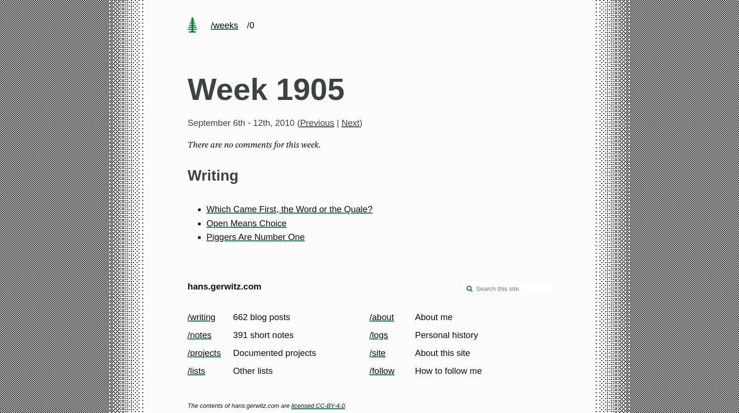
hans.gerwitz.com (225, 286)
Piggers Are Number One (255, 237)
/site (378, 353)
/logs (379, 335)
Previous (317, 123)
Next (350, 123)
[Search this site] (506, 288)
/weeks (224, 25)
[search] (470, 289)
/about (382, 317)
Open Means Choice (246, 223)
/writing (201, 317)
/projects (204, 353)
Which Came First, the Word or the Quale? (289, 209)
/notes (200, 335)
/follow (382, 371)
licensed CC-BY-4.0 (318, 405)
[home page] (192, 26)
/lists (196, 371)
